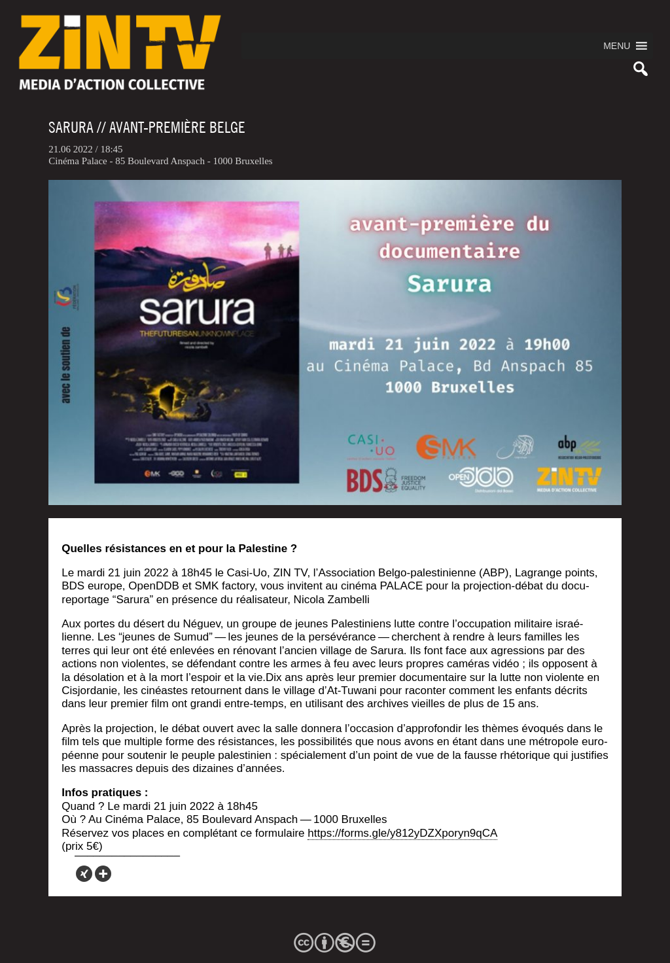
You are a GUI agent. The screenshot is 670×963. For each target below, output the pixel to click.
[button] (616, 46)
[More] (103, 874)
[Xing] (84, 874)
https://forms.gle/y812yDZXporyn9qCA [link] (402, 833)
